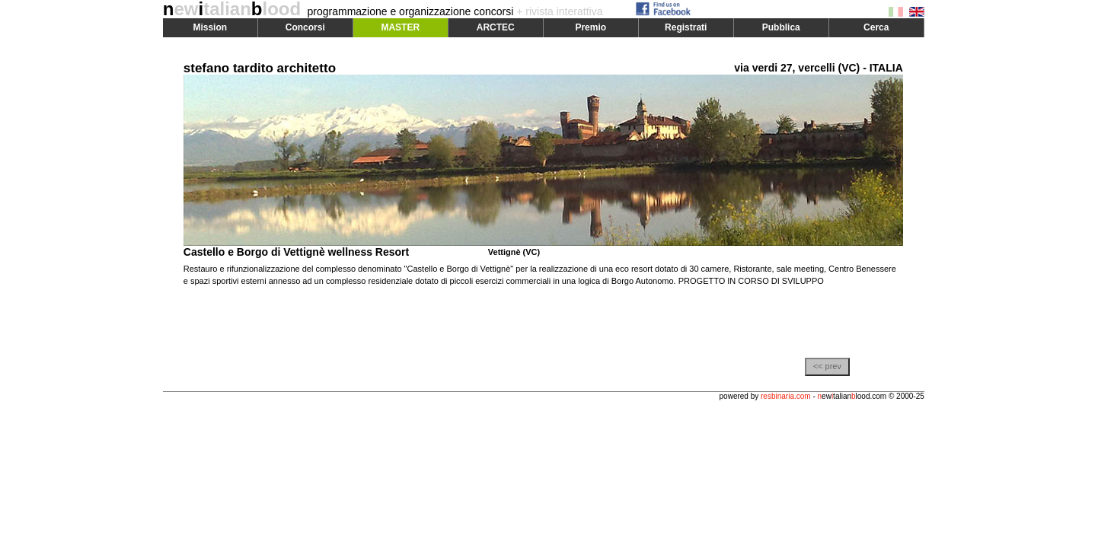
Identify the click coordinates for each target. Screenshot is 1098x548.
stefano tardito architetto (260, 68)
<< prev (827, 366)
